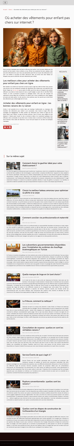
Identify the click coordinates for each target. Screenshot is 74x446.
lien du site (16, 90)
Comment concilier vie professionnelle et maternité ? (45, 218)
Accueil (5, 9)
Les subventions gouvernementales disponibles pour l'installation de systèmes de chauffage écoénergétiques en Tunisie (44, 247)
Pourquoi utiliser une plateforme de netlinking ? (63, 121)
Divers (10, 9)
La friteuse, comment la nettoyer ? (37, 301)
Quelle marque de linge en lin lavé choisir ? (41, 274)
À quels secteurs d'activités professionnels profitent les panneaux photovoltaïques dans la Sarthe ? (63, 95)
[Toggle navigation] (5, 2)
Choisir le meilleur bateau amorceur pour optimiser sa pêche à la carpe (45, 191)
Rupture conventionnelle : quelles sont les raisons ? (41, 382)
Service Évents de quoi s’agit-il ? (36, 355)
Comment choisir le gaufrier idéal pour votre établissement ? (63, 144)
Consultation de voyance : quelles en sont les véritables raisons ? (42, 328)
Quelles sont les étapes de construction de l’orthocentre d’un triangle (41, 409)
